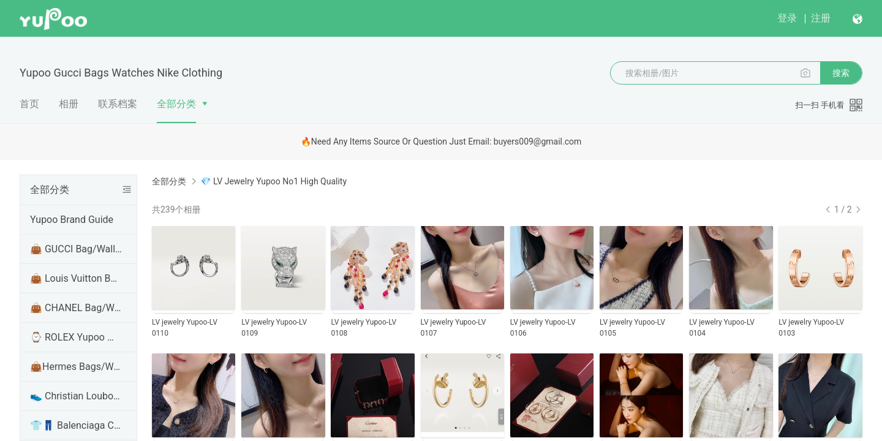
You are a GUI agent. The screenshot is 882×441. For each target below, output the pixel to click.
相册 (68, 104)
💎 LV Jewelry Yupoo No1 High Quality (273, 181)
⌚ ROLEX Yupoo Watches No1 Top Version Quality (76, 337)
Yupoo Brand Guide (71, 219)
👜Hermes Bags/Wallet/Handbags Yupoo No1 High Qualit (76, 366)
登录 (787, 18)
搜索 (841, 73)
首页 (29, 104)
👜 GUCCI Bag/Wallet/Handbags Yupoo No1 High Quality (76, 249)
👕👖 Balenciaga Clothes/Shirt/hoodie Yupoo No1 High (76, 425)
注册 (821, 18)
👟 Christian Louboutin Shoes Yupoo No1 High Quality (76, 396)
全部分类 (176, 104)
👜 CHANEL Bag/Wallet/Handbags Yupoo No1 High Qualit (76, 308)
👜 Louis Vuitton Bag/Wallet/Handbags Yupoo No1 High (76, 278)
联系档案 (117, 104)
